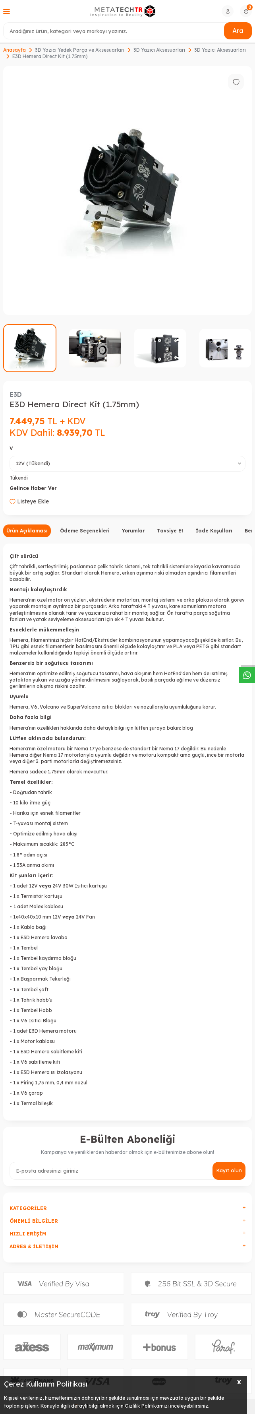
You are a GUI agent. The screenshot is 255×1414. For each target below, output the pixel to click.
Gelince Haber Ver (33, 488)
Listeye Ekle (29, 501)
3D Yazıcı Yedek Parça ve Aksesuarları (79, 50)
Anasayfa (14, 50)
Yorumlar (133, 531)
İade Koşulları (214, 531)
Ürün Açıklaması (27, 531)
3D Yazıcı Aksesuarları (159, 50)
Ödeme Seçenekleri (85, 531)
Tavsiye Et (170, 531)
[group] (127, 190)
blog (187, 728)
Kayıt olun (229, 1170)
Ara (237, 31)
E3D (16, 394)
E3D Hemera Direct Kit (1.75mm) (50, 56)
